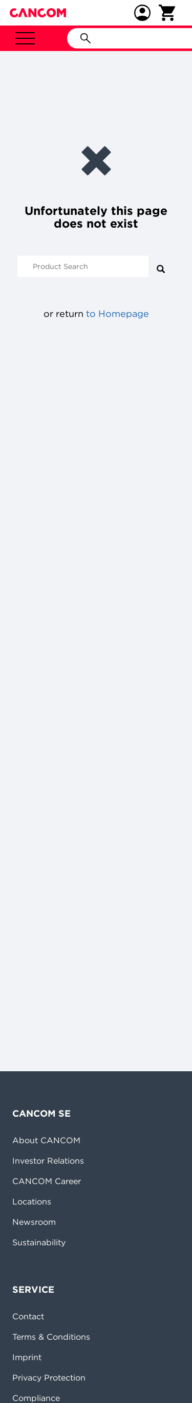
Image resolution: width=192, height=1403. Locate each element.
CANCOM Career (46, 1181)
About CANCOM (46, 1140)
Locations (31, 1201)
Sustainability (39, 1242)
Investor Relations (48, 1160)
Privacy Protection (49, 1377)
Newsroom (34, 1222)
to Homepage (117, 313)
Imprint (26, 1357)
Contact (28, 1316)
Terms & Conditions (51, 1337)
